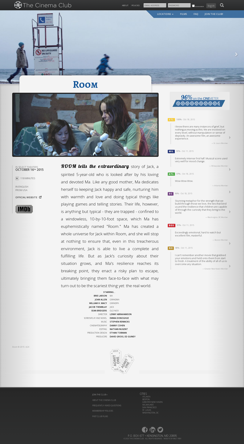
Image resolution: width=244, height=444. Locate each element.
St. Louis (146, 410)
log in (211, 5)
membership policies (102, 410)
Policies (136, 5)
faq (195, 14)
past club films (100, 416)
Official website (28, 197)
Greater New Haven (152, 402)
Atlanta (146, 396)
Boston (146, 399)
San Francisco (149, 407)
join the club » (100, 394)
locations (165, 14)
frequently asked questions (106, 405)
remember (198, 6)
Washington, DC (150, 412)
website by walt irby (172, 439)
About (125, 5)
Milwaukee (148, 404)
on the (199, 100)
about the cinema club (104, 400)
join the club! (214, 14)
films (183, 14)
